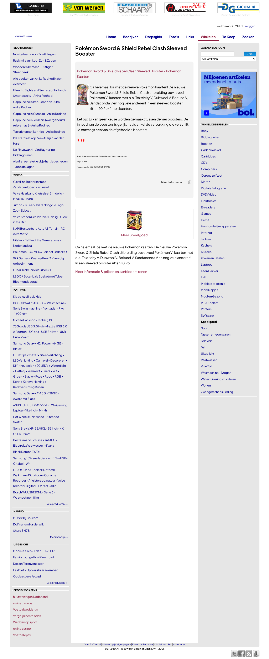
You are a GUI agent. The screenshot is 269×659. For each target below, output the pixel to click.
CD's (204, 162)
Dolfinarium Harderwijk (28, 524)
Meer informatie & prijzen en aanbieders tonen (111, 271)
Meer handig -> (59, 537)
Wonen (206, 385)
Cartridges (208, 156)
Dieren (205, 181)
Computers (209, 169)
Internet (206, 232)
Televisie (207, 341)
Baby (204, 131)
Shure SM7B (21, 530)
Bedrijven (130, 37)
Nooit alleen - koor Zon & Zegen (34, 54)
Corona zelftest (211, 175)
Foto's (174, 37)
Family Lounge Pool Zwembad (33, 557)
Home (111, 37)
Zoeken (248, 37)
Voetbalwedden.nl (25, 609)
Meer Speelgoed (134, 235)
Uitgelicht (207, 353)
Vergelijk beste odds (27, 616)
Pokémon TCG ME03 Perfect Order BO (40, 252)
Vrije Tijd (206, 366)
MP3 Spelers (209, 303)
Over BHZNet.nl (92, 644)
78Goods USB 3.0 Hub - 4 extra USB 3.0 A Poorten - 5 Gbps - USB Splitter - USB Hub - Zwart (40, 331)
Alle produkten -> (57, 582)
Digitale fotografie (213, 188)
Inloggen (250, 26)
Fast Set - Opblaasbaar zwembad (35, 570)
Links (190, 37)
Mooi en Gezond (212, 296)
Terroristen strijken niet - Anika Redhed (39, 131)
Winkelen (208, 37)
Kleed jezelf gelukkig (27, 296)
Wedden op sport (25, 622)
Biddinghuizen (210, 137)
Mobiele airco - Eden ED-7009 (34, 551)
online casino (22, 628)
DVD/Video (208, 194)
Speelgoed (209, 321)
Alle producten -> (57, 503)
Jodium (206, 239)
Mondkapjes (209, 290)
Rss (170, 644)
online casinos (22, 603)
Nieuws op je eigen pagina (116, 644)
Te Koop (229, 37)
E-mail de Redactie (142, 644)
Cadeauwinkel (211, 150)
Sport (205, 328)
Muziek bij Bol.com (25, 518)
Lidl (203, 277)
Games (206, 213)
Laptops (206, 264)
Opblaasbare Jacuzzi (27, 576)
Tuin (203, 347)
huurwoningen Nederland (30, 596)
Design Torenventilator (28, 563)
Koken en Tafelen (212, 258)
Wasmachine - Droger (216, 372)
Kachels (206, 245)
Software (207, 315)
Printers (206, 309)
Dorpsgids (153, 37)
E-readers (208, 207)
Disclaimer (160, 644)
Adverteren (179, 644)
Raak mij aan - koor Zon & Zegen (34, 60)
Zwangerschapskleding (217, 392)
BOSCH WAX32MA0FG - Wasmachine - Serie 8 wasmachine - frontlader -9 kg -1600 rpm (40, 308)
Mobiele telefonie (213, 283)
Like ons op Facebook (23, 36)
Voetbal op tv (22, 635)
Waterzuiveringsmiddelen (218, 379)
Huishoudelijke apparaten (218, 226)
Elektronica (209, 201)
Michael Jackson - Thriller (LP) (32, 320)
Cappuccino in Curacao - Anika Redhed (39, 113)
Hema (205, 220)
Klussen (206, 252)
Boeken (206, 143)
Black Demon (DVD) (26, 451)
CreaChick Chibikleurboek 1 (32, 270)
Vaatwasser (209, 360)
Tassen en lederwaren (216, 334)
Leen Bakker (209, 271)
